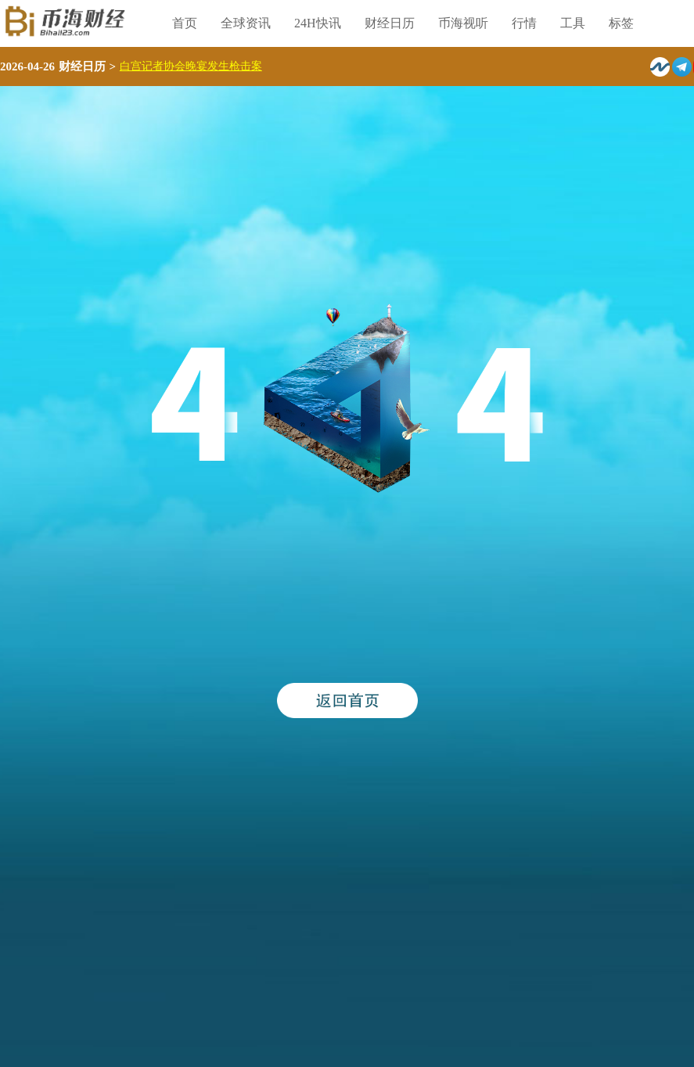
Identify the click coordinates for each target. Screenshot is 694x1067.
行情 (524, 23)
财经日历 (390, 23)
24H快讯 (317, 23)
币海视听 (463, 23)
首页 (184, 23)
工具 (572, 23)
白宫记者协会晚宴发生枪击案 (191, 66)
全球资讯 (246, 23)
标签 (621, 23)
